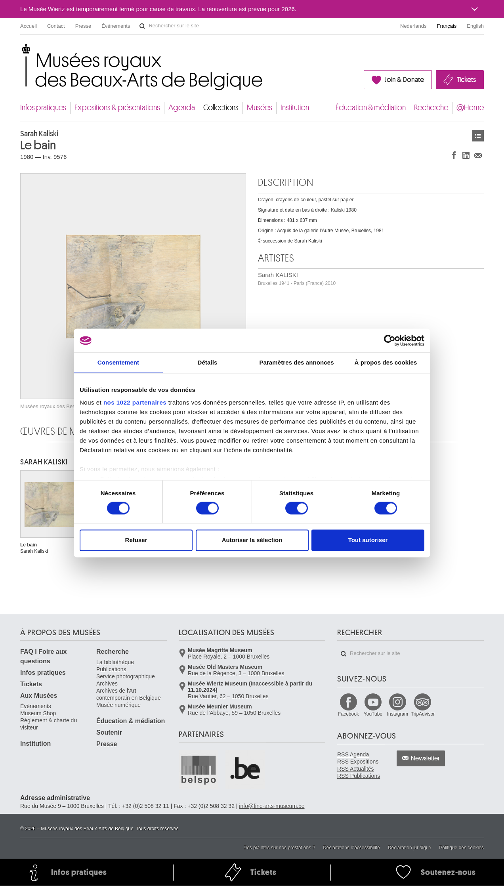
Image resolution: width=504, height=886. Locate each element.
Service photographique (125, 676)
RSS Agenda (353, 754)
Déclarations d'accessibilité (351, 847)
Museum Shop (38, 713)
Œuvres (478, 135)
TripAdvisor (423, 714)
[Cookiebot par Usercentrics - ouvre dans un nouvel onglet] (389, 340)
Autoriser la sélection (252, 540)
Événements (115, 26)
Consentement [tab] (118, 362)
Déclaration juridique (409, 847)
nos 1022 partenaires (134, 402)
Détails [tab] (208, 362)
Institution (295, 107)
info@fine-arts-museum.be (271, 806)
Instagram (397, 714)
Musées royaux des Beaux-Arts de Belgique (20, 51)
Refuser (136, 540)
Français (447, 26)
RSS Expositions (357, 761)
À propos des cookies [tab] (386, 362)
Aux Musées (38, 695)
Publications (111, 669)
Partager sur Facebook (454, 155)
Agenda (181, 107)
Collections (221, 107)
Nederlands (413, 26)
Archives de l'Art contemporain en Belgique (128, 694)
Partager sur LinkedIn (466, 155)
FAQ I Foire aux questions (43, 656)
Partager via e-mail (478, 155)
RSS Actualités (355, 769)
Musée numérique (118, 705)
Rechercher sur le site (142, 26)
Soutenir (109, 732)
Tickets (466, 79)
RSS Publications (358, 776)
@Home (470, 107)
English (475, 26)
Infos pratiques (43, 107)
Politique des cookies (461, 847)
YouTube (373, 714)
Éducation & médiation (371, 107)
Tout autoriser (368, 540)
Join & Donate (404, 79)
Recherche (431, 107)
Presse (83, 26)
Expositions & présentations (117, 107)
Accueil (28, 26)
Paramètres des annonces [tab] (296, 362)
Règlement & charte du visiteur (48, 724)
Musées (259, 107)
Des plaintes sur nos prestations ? (279, 847)
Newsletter (425, 758)
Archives (107, 683)
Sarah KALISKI (297, 278)
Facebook (348, 714)
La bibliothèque (115, 662)
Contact (56, 26)
